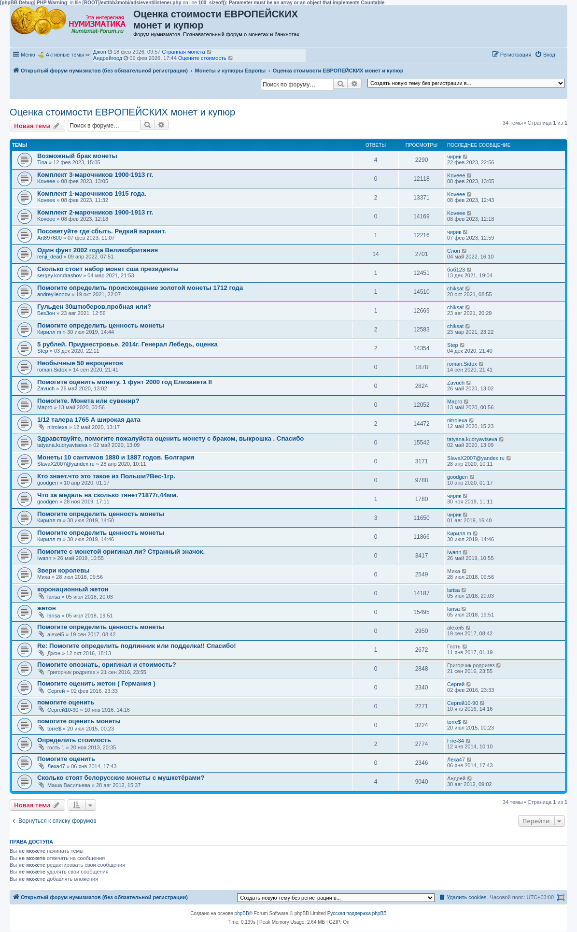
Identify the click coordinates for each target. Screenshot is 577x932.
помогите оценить (66, 702)
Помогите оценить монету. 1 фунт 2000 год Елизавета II (124, 382)
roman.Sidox (52, 370)
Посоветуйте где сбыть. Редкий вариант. (101, 231)
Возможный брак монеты (77, 155)
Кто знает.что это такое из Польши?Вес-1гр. (106, 476)
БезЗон (46, 313)
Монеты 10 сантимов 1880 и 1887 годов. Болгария (116, 457)
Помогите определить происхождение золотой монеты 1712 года (140, 287)
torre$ (54, 728)
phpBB (242, 913)
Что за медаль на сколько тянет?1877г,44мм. (107, 495)
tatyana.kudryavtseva (62, 445)
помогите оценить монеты (79, 721)
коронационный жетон (73, 589)
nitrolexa (57, 427)
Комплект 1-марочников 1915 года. (91, 193)
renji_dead (49, 256)
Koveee (46, 181)
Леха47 (56, 766)
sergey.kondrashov (59, 275)
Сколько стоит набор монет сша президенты (108, 268)
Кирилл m (49, 332)
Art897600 (49, 238)
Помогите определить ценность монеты (100, 325)
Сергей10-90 (62, 710)
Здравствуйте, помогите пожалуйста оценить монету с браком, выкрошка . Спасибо (170, 438)
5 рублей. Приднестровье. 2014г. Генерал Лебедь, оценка (127, 344)
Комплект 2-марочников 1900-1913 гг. (95, 212)
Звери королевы (63, 570)
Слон (453, 251)
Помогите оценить (66, 758)
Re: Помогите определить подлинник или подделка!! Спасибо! (136, 645)
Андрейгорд (107, 58)
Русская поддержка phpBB (357, 913)
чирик (454, 156)
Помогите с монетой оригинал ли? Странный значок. (121, 551)
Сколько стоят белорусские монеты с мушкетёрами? (121, 777)
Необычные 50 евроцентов (80, 363)
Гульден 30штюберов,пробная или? (94, 306)
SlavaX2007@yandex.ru (66, 464)
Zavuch (46, 388)
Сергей (56, 691)
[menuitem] (545, 54)
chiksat (455, 288)
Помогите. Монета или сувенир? (88, 400)
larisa (53, 597)
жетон (46, 608)
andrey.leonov (53, 294)
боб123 (456, 269)
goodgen (47, 483)
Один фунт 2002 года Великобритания (97, 250)
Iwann (44, 558)
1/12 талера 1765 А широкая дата (89, 419)
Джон (99, 52)
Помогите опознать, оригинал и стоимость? (106, 664)
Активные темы (65, 54)
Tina (42, 162)
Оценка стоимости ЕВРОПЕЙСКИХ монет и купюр (122, 112)
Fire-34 (455, 741)
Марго (44, 407)
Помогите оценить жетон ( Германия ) (96, 683)
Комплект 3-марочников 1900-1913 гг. (95, 174)
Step (42, 351)
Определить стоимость (74, 740)
